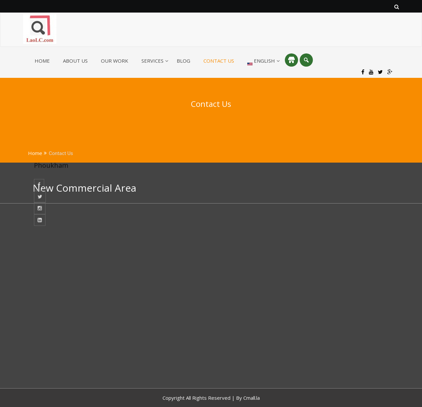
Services (152, 60)
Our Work (114, 60)
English (261, 61)
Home (42, 60)
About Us (75, 60)
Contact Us (218, 60)
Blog (183, 60)
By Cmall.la (248, 397)
